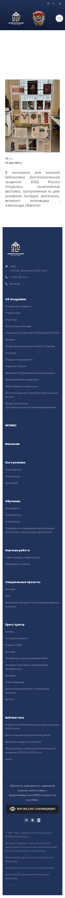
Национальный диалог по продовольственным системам (32, 604)
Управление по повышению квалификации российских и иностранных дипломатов (29, 530)
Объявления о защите (17, 564)
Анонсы (9, 631)
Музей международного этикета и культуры (30, 346)
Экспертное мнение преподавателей (26, 658)
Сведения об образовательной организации (30, 373)
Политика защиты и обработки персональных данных (31, 394)
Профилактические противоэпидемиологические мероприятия (30, 405)
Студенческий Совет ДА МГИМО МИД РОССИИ (32, 333)
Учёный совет (13, 313)
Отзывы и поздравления (19, 359)
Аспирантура (12, 476)
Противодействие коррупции (22, 379)
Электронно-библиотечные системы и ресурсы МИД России (32, 726)
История (10, 339)
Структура (11, 319)
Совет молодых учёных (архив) (22, 557)
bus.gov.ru (10, 884)
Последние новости (16, 638)
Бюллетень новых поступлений (23, 742)
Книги (8, 759)
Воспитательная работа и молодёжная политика (27, 690)
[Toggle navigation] (59, 18)
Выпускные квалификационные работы (27, 735)
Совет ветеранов (14, 682)
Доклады (10, 589)
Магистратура (13, 469)
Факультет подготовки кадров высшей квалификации (26, 667)
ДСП (7, 596)
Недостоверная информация (21, 386)
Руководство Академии (18, 306)
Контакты (12, 283)
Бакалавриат (12, 508)
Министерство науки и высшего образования (29, 867)
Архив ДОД (11, 483)
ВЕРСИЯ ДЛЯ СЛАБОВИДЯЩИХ (32, 809)
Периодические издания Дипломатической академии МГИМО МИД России (30, 750)
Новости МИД (13, 645)
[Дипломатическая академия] (16, 18)
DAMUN (9, 699)
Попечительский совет (18, 326)
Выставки (10, 675)
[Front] (15, 248)
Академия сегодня (15, 366)
